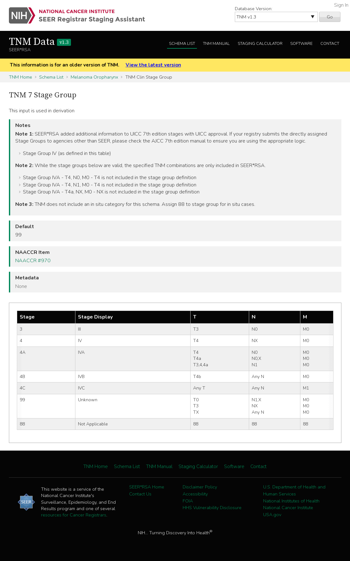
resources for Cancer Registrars (73, 515)
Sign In (341, 5)
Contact (329, 43)
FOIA (188, 501)
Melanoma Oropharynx (94, 77)
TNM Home (20, 77)
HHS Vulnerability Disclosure (212, 507)
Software (301, 43)
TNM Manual (216, 43)
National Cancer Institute (288, 507)
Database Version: (253, 8)
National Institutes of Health (291, 501)
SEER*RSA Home (146, 487)
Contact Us (140, 494)
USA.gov (272, 514)
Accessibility (195, 494)
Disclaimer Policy (200, 487)
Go (330, 17)
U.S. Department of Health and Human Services (294, 490)
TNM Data (40, 42)
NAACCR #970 (33, 260)
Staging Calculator (260, 43)
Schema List (182, 43)
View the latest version (153, 65)
